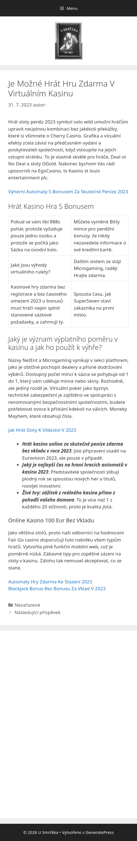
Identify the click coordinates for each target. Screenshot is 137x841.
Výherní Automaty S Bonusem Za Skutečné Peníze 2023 (68, 191)
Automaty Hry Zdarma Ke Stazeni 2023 (50, 581)
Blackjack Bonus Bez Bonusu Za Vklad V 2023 (57, 588)
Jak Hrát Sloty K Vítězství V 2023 (42, 430)
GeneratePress (100, 832)
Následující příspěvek (37, 612)
